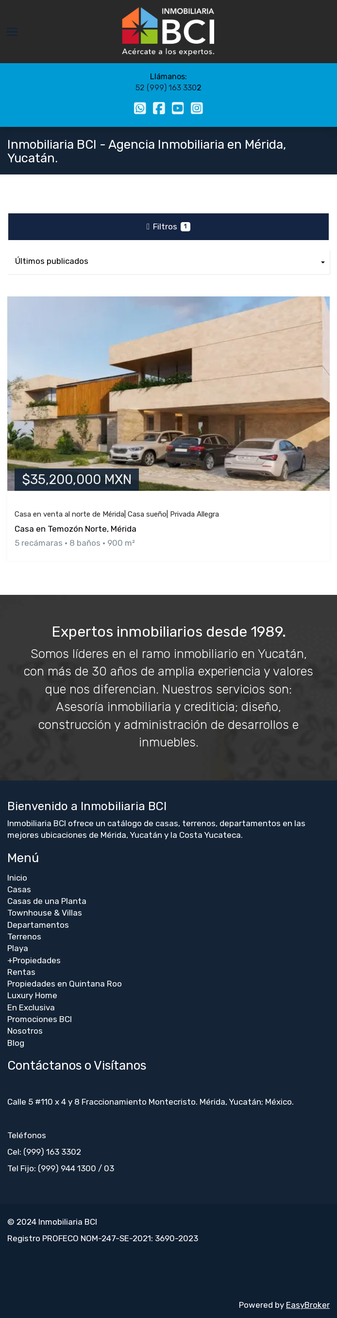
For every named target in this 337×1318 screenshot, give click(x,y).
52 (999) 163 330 (166, 87)
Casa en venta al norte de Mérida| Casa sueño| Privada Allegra (117, 514)
